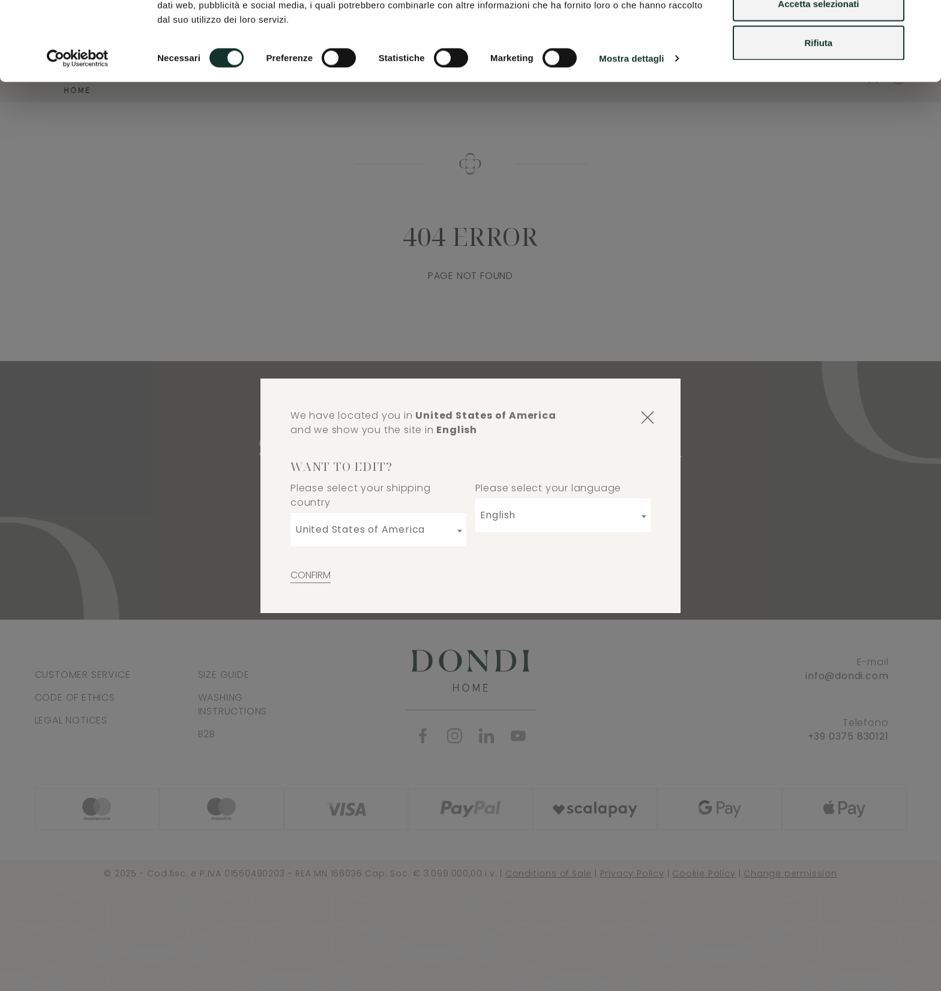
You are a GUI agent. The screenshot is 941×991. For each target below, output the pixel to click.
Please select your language (548, 488)
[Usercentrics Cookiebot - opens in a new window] (77, 126)
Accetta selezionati (818, 71)
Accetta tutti (819, 31)
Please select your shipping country (360, 495)
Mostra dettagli (631, 126)
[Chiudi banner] (922, 18)
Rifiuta (819, 110)
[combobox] (378, 529)
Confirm (310, 575)
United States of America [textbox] (360, 529)
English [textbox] (498, 515)
